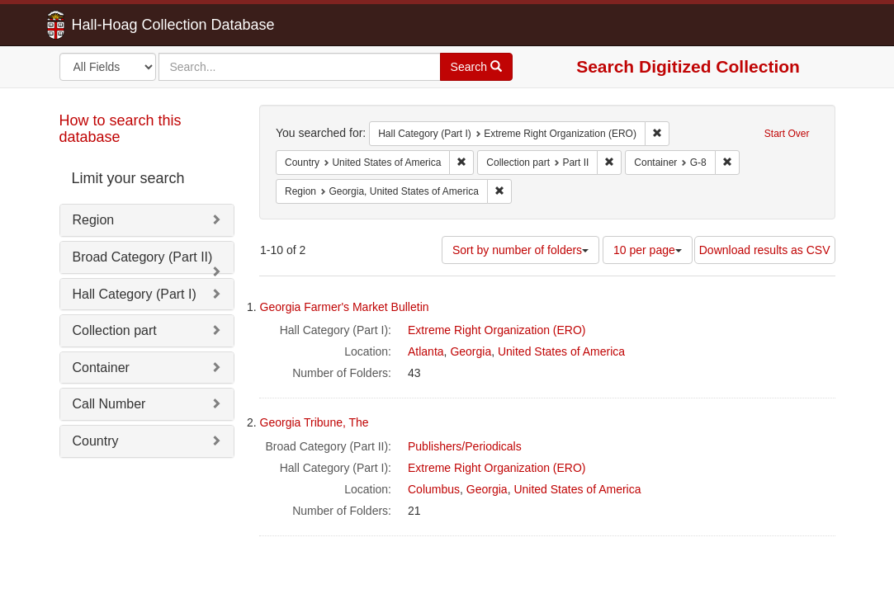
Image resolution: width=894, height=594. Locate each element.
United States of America (561, 351)
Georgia (470, 351)
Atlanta (426, 351)
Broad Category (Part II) (143, 257)
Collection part (115, 330)
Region (94, 220)
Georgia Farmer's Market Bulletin (344, 307)
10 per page (647, 250)
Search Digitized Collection (688, 66)
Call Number (109, 404)
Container (101, 368)
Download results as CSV (764, 250)
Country (96, 441)
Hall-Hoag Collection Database (121, 24)
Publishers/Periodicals (465, 446)
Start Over (787, 133)
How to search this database (120, 128)
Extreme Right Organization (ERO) (497, 330)
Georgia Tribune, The (314, 422)
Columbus (434, 489)
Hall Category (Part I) (134, 294)
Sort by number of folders (520, 250)
